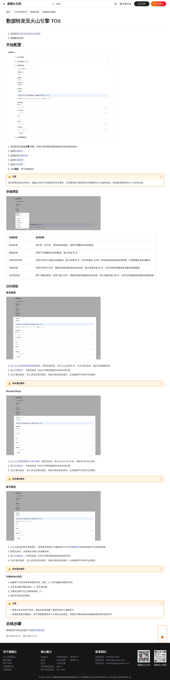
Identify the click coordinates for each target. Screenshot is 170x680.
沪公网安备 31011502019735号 (93, 677)
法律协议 (7, 669)
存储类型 (19, 160)
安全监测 (61, 660)
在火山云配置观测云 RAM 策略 (25, 461)
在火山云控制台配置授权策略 (24, 366)
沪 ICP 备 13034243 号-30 (119, 677)
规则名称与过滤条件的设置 (27, 33)
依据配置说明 (75, 547)
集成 (43, 660)
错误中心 (74, 657)
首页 (8, 12)
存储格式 (19, 151)
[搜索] (82, 3)
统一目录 (61, 669)
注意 (14, 176)
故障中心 (74, 660)
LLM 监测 (61, 663)
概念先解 (7, 660)
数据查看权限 (38, 630)
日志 (43, 663)
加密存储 (23, 155)
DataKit (44, 657)
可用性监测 (62, 657)
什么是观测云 (9, 657)
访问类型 (19, 164)
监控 (59, 666)
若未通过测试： (19, 383)
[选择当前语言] (115, 3)
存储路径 (19, 370)
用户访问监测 (47, 669)
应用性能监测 (47, 666)
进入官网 (141, 4)
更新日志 (125, 4)
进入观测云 (158, 4)
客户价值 (7, 663)
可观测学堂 (8, 666)
